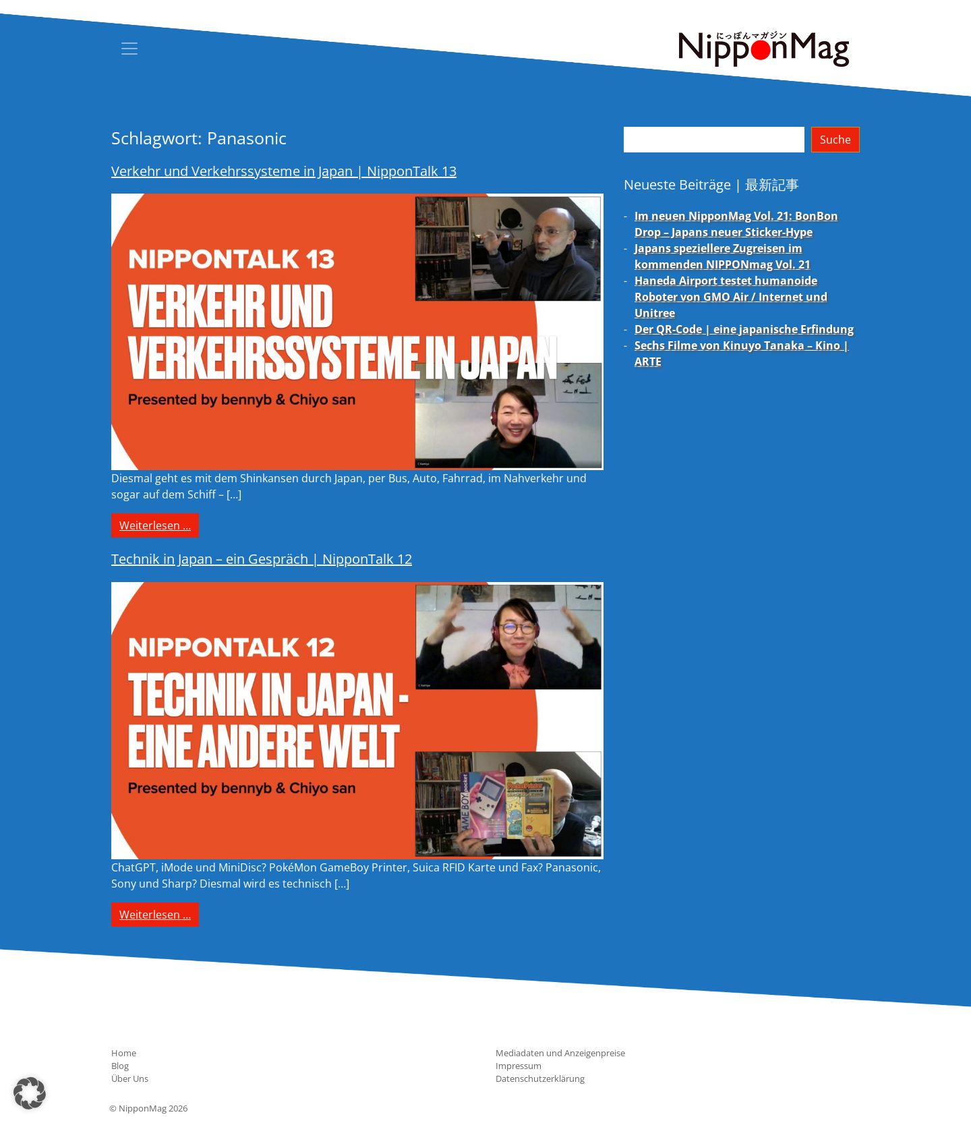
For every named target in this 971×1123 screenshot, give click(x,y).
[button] (29, 1093)
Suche (835, 139)
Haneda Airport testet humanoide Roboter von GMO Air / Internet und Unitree (731, 296)
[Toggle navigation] (129, 48)
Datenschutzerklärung (540, 1078)
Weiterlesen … (159, 525)
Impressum (518, 1066)
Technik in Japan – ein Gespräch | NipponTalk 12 (261, 559)
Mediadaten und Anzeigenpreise (560, 1053)
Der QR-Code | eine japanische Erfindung (744, 329)
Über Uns (129, 1078)
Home (123, 1053)
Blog (120, 1066)
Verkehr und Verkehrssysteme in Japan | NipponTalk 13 (284, 171)
